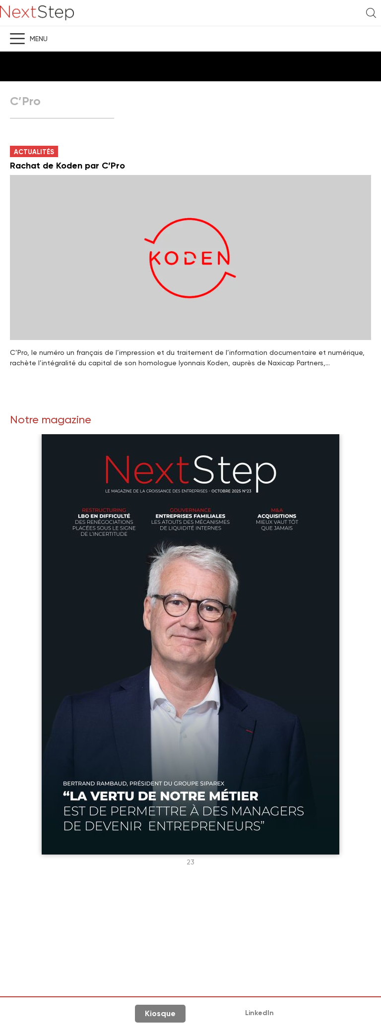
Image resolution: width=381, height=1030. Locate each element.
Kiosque (160, 1013)
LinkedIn (259, 1013)
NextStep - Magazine (37, 12)
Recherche (371, 13)
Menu (39, 39)
